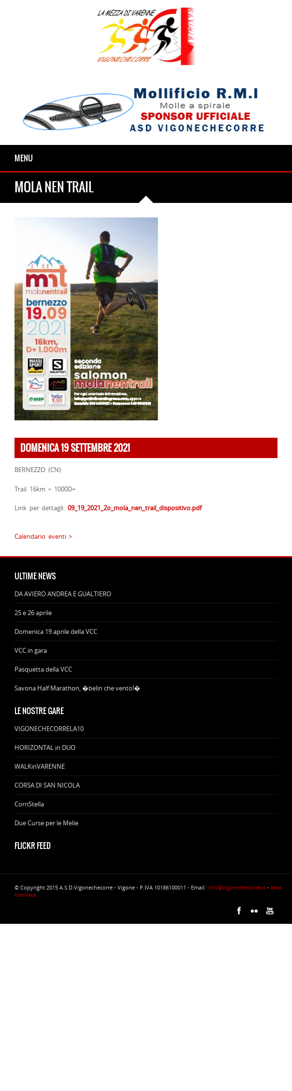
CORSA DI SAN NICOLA (47, 785)
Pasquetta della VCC (43, 669)
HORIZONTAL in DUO (45, 747)
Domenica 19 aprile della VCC (56, 631)
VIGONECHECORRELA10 (49, 728)
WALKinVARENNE (40, 766)
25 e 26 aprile (33, 612)
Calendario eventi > (43, 536)
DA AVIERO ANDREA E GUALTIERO (63, 593)
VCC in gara (31, 650)
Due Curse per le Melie (46, 822)
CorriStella (29, 804)
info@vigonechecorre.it (236, 887)
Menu (24, 158)
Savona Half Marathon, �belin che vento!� (77, 688)
